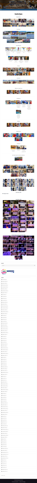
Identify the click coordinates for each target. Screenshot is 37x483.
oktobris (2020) (4, 387)
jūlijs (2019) (3, 416)
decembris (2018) (4, 429)
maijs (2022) (4, 361)
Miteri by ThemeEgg (22, 481)
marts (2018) (4, 446)
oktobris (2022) (4, 351)
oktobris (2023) (4, 330)
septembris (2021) (4, 372)
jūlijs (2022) (3, 357)
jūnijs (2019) (4, 418)
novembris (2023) (4, 328)
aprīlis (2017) (4, 465)
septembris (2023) (4, 332)
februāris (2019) (4, 425)
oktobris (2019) (4, 410)
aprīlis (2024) (4, 319)
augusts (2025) (4, 292)
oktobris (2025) (4, 288)
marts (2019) (4, 423)
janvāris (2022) (4, 368)
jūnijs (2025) (4, 294)
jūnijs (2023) (4, 336)
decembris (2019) (4, 406)
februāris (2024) (4, 323)
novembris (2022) (4, 349)
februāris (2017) (4, 469)
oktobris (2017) (4, 456)
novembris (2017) (4, 454)
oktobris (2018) (4, 433)
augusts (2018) (4, 437)
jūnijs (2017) (4, 461)
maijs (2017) (4, 463)
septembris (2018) (4, 435)
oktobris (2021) (4, 370)
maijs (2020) (4, 397)
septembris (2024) (4, 311)
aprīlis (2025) (4, 298)
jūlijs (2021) (3, 376)
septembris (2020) (4, 389)
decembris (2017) (4, 452)
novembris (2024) (4, 307)
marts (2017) (4, 467)
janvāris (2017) (4, 471)
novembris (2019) (4, 408)
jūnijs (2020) (4, 395)
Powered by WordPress (15, 481)
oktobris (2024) (4, 309)
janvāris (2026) (4, 283)
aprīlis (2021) (4, 380)
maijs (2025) (4, 296)
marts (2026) (4, 279)
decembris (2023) (4, 326)
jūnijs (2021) (4, 378)
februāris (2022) (4, 366)
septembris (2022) (4, 353)
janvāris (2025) (4, 304)
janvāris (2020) (4, 404)
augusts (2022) (4, 355)
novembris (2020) (4, 385)
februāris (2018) (4, 448)
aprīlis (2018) (4, 444)
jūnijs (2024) (4, 315)
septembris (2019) (4, 412)
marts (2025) (4, 300)
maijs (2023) (4, 338)
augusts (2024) (4, 313)
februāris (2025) (4, 302)
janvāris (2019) (4, 427)
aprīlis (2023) (4, 340)
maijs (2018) (4, 442)
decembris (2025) (4, 285)
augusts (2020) (4, 391)
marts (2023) (4, 342)
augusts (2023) (4, 334)
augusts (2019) (4, 414)
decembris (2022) (4, 347)
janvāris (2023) (4, 345)
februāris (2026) (4, 281)
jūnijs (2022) (4, 359)
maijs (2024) (4, 317)
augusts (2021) (4, 374)
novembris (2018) (4, 431)
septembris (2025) (4, 290)
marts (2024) (4, 321)
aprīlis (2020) (4, 399)
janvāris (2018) (4, 450)
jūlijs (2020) (3, 393)
